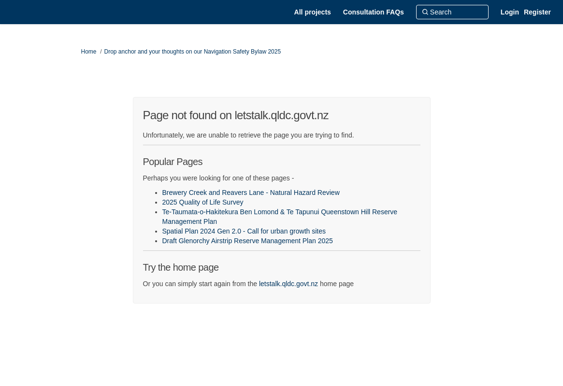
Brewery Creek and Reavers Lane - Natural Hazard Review (251, 192)
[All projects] (312, 12)
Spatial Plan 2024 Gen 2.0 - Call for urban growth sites (244, 231)
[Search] (452, 12)
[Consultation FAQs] (373, 12)
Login (510, 12)
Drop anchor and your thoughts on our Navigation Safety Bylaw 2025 (192, 51)
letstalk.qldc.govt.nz (288, 284)
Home (89, 51)
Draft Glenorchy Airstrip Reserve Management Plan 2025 (247, 241)
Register (537, 12)
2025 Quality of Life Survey (203, 202)
